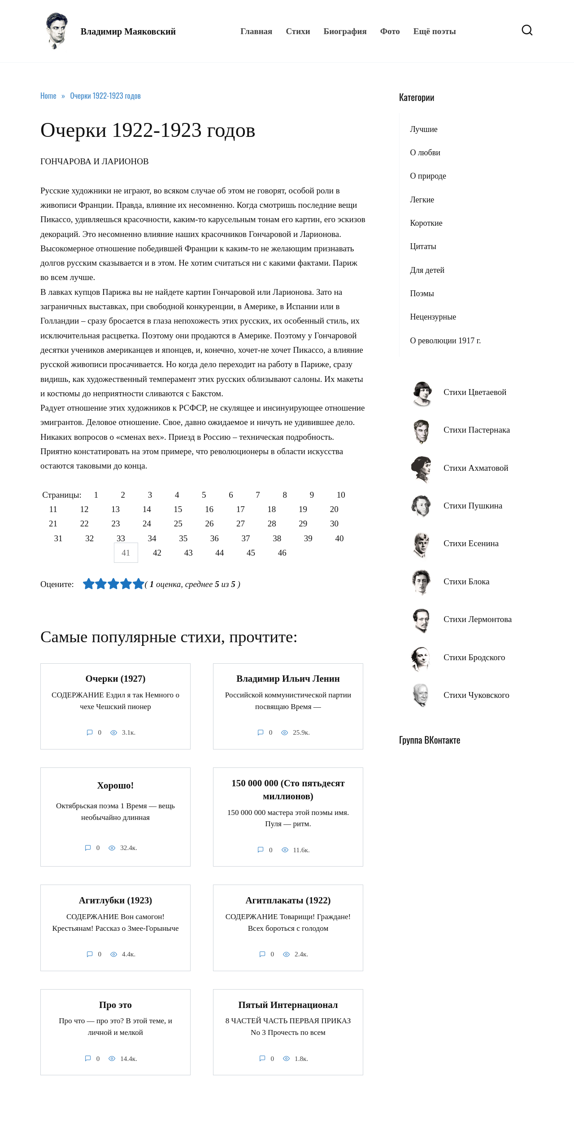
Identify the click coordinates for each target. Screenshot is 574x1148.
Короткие (426, 223)
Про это (115, 1004)
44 (237, 552)
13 (149, 509)
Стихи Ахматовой (476, 468)
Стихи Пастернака (477, 429)
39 (352, 538)
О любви (425, 152)
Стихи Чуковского (476, 695)
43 (204, 552)
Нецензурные (433, 316)
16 (247, 509)
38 (318, 538)
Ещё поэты (434, 31)
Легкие (422, 199)
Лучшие (423, 129)
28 (318, 524)
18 (313, 509)
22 (122, 524)
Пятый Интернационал (288, 1004)
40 (105, 552)
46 (302, 552)
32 (122, 538)
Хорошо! (115, 785)
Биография (345, 31)
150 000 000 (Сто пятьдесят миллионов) (288, 790)
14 (182, 509)
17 (280, 509)
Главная (256, 31)
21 (89, 524)
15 (214, 509)
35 (220, 538)
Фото (390, 31)
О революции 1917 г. (445, 340)
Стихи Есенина (471, 543)
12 (116, 509)
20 (56, 524)
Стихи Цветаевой (475, 392)
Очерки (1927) (116, 679)
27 (286, 524)
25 (220, 524)
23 (155, 524)
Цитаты (423, 246)
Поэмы (422, 293)
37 (286, 538)
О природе (428, 175)
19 (346, 509)
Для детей (427, 270)
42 (171, 552)
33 (155, 538)
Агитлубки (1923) (115, 900)
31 (89, 538)
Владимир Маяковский (128, 31)
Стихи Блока (466, 581)
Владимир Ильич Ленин (288, 679)
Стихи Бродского (474, 657)
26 (253, 524)
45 (269, 552)
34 (187, 538)
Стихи (298, 31)
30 (56, 538)
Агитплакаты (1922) (287, 900)
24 (187, 524)
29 (352, 524)
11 (84, 509)
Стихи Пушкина (473, 505)
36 (253, 538)
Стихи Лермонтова (478, 619)
